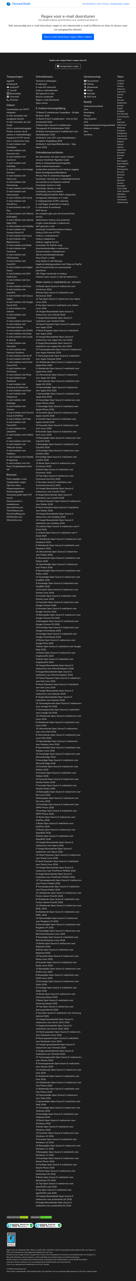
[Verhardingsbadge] (11, 1239)
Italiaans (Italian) (120, 143)
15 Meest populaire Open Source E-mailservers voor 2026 (58, 1033)
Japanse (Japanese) (121, 148)
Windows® (12, 84)
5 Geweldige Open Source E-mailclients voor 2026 (57, 762)
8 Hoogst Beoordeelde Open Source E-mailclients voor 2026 (54, 496)
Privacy (105, 3)
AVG (86, 122)
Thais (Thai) (122, 188)
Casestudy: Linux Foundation (49, 191)
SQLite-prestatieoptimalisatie (50, 254)
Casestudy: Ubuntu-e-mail (48, 188)
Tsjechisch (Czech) (121, 93)
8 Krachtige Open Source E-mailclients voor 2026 (56, 458)
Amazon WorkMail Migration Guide (52, 159)
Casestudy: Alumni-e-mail (48, 185)
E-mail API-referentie (46, 87)
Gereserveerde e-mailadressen (15, 503)
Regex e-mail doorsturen (47, 99)
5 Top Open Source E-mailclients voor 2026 (54, 484)
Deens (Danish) (120, 98)
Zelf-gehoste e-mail (45, 226)
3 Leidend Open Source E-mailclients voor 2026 (57, 534)
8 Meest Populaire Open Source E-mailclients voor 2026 (57, 509)
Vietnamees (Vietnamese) (122, 201)
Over (86, 109)
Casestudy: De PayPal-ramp (49, 245)
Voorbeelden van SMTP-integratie (18, 111)
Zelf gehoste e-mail (45, 93)
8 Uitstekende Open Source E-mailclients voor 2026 (57, 547)
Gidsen (11, 105)
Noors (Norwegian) (122, 159)
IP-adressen (41, 84)
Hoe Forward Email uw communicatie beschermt (53, 269)
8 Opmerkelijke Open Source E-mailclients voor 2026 (58, 572)
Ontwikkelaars (44, 76)
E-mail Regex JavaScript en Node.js (52, 204)
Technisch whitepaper (46, 81)
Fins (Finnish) (122, 114)
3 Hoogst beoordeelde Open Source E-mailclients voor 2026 (54, 1027)
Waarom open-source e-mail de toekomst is (56, 276)
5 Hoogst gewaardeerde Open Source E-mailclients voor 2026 (55, 1052)
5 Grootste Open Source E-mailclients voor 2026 (56, 421)
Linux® (12, 90)
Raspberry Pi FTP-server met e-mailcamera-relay (18, 139)
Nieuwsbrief (91, 81)
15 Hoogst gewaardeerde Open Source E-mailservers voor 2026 (55, 1046)
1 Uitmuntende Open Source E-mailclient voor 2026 (57, 383)
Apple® (10, 81)
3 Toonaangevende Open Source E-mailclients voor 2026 (57, 711)
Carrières (88, 134)
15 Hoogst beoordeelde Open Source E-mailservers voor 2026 (55, 1021)
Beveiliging (89, 112)
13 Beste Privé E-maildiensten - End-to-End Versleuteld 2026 (56, 120)
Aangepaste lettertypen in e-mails (52, 197)
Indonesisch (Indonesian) (122, 137)
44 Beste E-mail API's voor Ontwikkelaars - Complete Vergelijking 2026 (56, 139)
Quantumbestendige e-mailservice (52, 248)
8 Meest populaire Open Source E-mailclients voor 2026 (57, 1040)
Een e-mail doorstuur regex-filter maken (68, 37)
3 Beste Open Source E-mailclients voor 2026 (58, 648)
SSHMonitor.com (14, 517)
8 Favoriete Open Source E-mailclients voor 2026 (56, 433)
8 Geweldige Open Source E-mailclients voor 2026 (57, 585)
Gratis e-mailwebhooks (47, 90)
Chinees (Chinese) (121, 87)
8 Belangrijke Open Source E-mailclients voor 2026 (57, 800)
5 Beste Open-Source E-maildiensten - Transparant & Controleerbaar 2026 (54, 127)
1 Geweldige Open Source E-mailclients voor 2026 (57, 408)
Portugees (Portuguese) (122, 167)
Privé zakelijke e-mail (17, 479)
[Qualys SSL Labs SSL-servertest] (17, 1217)
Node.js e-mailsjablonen (47, 235)
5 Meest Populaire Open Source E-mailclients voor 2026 (57, 332)
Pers (86, 131)
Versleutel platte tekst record (19, 496)
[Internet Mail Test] (48, 1225)
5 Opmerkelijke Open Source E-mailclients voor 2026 (58, 1103)
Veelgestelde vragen (119, 3)
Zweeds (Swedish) (121, 184)
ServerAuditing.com (16, 513)
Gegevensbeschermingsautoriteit (99, 125)
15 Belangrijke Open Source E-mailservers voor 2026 (58, 440)
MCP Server (41, 210)
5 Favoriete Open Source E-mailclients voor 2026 (56, 610)
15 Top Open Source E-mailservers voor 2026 (58, 301)
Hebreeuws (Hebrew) (122, 126)
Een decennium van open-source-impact (55, 156)
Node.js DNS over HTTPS (48, 232)
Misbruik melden (92, 128)
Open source (42, 103)
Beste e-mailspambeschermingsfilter (53, 163)
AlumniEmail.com (15, 507)
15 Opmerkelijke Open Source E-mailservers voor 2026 (57, 389)
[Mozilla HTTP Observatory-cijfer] (41, 1217)
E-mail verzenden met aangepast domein (17, 117)
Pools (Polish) (122, 163)
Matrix (88, 90)
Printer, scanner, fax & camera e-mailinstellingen (19, 133)
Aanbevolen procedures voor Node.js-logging (57, 169)
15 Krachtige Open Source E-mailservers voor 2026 (57, 452)
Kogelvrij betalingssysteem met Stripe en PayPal (59, 264)
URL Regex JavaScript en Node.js (51, 273)
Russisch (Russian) (121, 173)
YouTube (89, 93)
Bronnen (12, 475)
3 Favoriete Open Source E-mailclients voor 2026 (56, 1141)
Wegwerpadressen (16, 488)
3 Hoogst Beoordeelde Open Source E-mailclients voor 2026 (54, 319)
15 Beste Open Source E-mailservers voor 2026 (55, 288)
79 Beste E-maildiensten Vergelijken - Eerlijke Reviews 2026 (57, 114)
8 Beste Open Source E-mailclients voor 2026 (54, 294)
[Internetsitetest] (20, 1225)
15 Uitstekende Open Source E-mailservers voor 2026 (58, 364)
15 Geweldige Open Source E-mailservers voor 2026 (58, 402)
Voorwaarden (90, 118)
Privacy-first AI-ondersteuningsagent (53, 175)
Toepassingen (15, 76)
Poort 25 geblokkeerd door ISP (19, 468)
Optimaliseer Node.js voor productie (53, 220)
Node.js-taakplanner (45, 238)
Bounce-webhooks (45, 96)
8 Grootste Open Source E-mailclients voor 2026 (56, 597)
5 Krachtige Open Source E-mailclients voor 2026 (56, 989)
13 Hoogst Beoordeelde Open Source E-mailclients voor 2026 (55, 522)
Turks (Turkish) (123, 191)
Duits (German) (121, 120)
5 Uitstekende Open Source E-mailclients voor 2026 (57, 370)
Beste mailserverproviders (48, 166)
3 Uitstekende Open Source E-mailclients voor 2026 (57, 1090)
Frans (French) (123, 116)
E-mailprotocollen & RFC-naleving (52, 201)
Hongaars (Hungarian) (122, 132)
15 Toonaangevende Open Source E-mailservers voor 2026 (59, 351)
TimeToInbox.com (15, 510)
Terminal (12, 99)
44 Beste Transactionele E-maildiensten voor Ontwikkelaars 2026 (57, 133)
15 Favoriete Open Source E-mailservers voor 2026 (57, 427)
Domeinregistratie (15, 491)
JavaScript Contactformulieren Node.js (54, 229)
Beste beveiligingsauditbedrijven (51, 172)
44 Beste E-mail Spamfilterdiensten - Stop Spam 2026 (56, 146)
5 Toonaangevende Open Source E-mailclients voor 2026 (57, 357)
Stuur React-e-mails (45, 257)
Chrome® (13, 96)
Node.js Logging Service (47, 242)
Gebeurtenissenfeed (93, 106)
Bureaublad (14, 93)
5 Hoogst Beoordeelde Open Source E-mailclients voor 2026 (54, 345)
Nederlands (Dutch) (122, 104)
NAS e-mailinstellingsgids (19, 128)
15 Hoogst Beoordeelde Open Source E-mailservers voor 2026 (55, 313)
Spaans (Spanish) (121, 179)
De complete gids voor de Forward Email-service (55, 215)
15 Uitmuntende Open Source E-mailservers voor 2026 (57, 376)
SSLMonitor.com (14, 520)
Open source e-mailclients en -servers (58, 282)
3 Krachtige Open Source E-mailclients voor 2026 (56, 635)
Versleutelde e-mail (91, 3)
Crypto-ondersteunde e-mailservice (53, 223)
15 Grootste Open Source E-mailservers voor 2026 (57, 414)
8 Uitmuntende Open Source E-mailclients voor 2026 (58, 560)
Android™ (13, 87)
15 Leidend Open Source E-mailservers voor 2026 (58, 528)
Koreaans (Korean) (121, 154)
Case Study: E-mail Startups (49, 261)
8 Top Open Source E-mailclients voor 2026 (57, 307)
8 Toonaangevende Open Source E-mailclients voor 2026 (57, 888)
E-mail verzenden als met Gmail (19, 124)
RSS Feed (90, 96)
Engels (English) (120, 109)
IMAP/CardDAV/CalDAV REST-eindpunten (56, 194)
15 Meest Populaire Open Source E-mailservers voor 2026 (58, 326)
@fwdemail (91, 87)
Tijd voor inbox (14, 485)
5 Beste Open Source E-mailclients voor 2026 (54, 471)
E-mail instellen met (16, 146)
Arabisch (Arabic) (120, 82)
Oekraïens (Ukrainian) (121, 195)
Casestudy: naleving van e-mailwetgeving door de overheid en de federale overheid (58, 180)
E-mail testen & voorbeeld (48, 207)
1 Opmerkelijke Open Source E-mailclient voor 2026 (57, 395)
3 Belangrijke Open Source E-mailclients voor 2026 (57, 446)
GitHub (89, 84)
